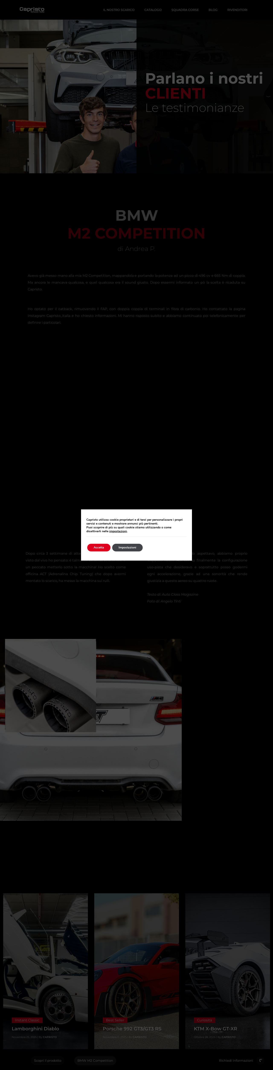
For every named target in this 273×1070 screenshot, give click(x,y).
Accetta (99, 547)
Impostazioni (127, 547)
